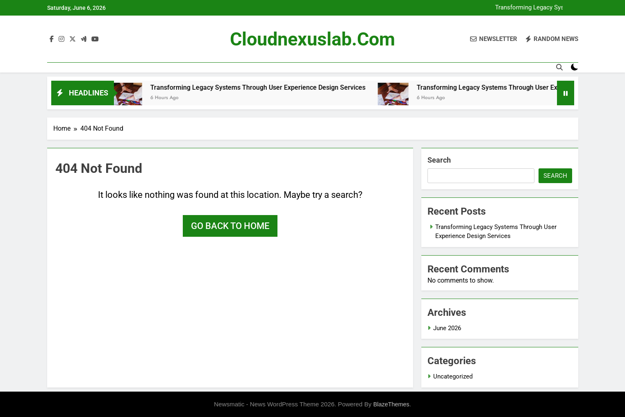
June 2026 (447, 328)
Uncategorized (453, 376)
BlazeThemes (391, 404)
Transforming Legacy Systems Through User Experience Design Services (533, 8)
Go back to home (230, 226)
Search (439, 160)
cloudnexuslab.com (312, 39)
